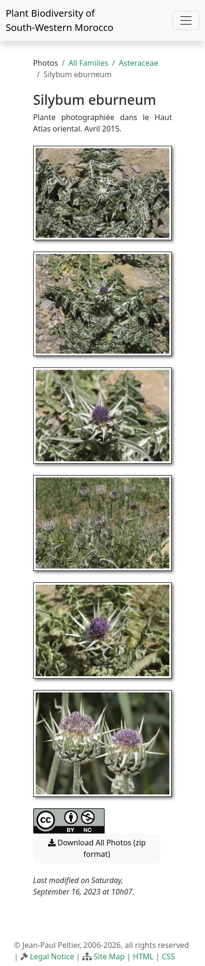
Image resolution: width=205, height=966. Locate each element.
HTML (143, 956)
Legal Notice (52, 956)
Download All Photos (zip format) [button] (97, 848)
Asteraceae (138, 63)
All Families (88, 63)
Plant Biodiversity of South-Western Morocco (59, 20)
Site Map (109, 956)
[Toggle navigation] (186, 20)
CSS (168, 956)
